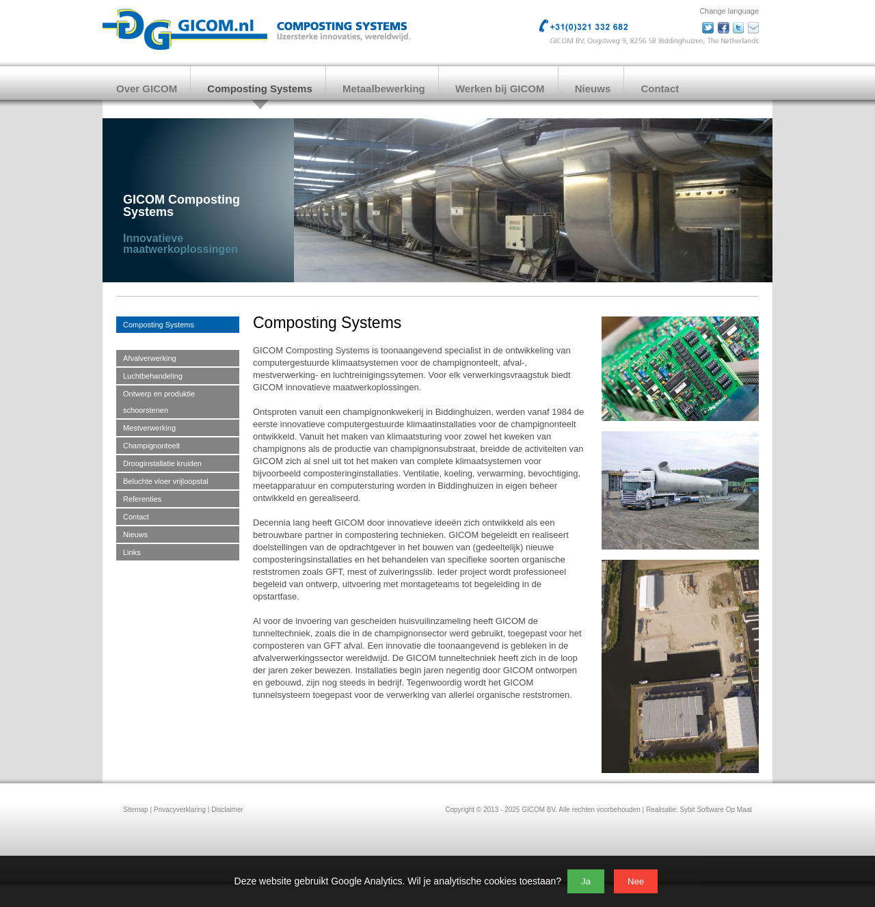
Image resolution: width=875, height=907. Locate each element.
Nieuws (593, 88)
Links (132, 552)
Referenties (142, 499)
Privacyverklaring (180, 809)
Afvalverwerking (149, 358)
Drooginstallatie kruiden (162, 463)
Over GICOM (146, 88)
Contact (660, 88)
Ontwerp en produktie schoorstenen (159, 402)
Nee (636, 881)
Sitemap (135, 809)
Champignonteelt (151, 446)
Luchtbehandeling (153, 376)
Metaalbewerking (383, 88)
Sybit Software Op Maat (715, 809)
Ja (586, 881)
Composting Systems (259, 88)
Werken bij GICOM (500, 88)
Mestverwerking (149, 428)
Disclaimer (227, 809)
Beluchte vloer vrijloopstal (165, 481)
